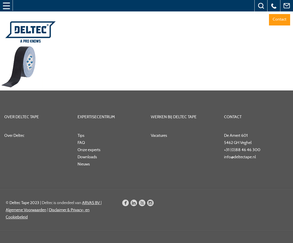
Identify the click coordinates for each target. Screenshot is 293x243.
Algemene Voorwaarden (26, 209)
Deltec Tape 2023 (24, 202)
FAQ (81, 142)
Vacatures (159, 135)
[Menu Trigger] (6, 6)
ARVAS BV (91, 202)
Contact (279, 19)
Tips (81, 135)
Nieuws (84, 164)
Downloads (87, 156)
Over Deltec (14, 135)
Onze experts (89, 149)
